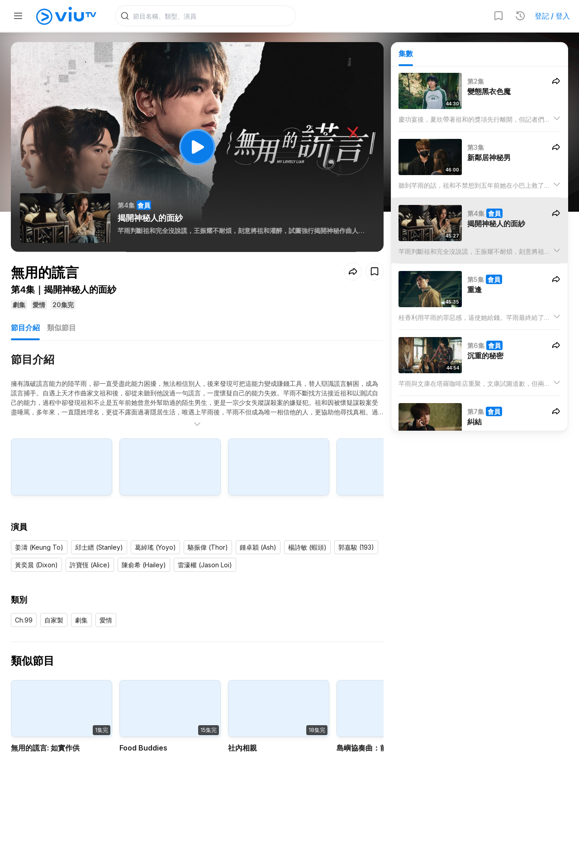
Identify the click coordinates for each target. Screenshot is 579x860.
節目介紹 (25, 329)
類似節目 (61, 329)
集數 (406, 54)
